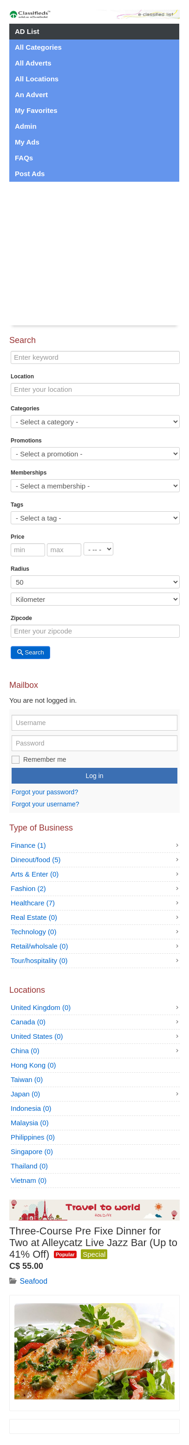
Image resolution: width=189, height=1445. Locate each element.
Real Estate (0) (34, 917)
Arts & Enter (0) (35, 874)
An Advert (31, 95)
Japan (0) (25, 1094)
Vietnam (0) (28, 1180)
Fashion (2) (28, 888)
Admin (26, 126)
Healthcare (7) (33, 903)
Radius (20, 569)
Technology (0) (33, 932)
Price (17, 537)
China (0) (25, 1051)
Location (22, 376)
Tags (17, 504)
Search (30, 652)
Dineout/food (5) (36, 860)
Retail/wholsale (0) (39, 946)
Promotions (26, 440)
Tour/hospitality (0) (39, 960)
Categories (25, 408)
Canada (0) (28, 1022)
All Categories (38, 47)
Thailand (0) (29, 1166)
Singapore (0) (32, 1151)
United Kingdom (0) (41, 1007)
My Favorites (36, 110)
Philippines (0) (33, 1137)
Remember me (44, 759)
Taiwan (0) (27, 1079)
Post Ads (30, 174)
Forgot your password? (45, 792)
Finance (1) (28, 845)
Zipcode (21, 618)
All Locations (37, 79)
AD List (27, 31)
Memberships (28, 472)
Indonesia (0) (31, 1108)
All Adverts (33, 63)
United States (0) (37, 1036)
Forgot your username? (45, 804)
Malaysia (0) (30, 1123)
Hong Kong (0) (33, 1065)
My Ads (27, 142)
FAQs (24, 158)
